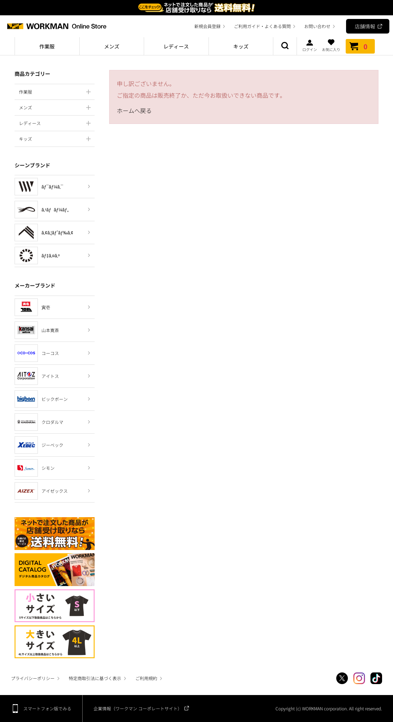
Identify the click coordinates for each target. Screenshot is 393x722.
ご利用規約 (146, 678)
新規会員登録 (207, 26)
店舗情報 (365, 26)
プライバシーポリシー (33, 678)
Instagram (359, 678)
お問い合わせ (317, 26)
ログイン (309, 45)
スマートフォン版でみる (47, 708)
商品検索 (285, 46)
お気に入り (331, 45)
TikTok (376, 678)
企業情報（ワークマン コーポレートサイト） (138, 708)
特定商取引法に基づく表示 (95, 678)
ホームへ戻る (134, 110)
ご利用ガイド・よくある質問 (262, 26)
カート (360, 46)
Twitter (342, 678)
